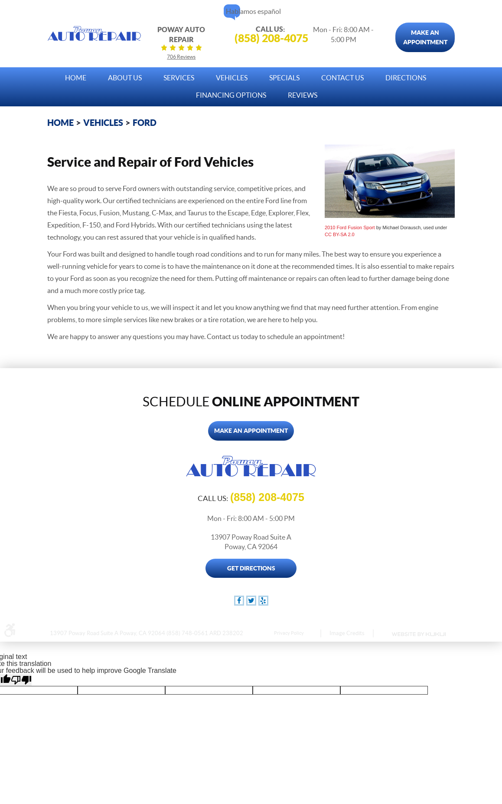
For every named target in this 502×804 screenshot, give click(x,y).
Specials (284, 78)
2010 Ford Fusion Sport (350, 227)
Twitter (251, 601)
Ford (144, 123)
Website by (418, 634)
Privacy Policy (289, 633)
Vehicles (232, 78)
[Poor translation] (21, 680)
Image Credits (347, 633)
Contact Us (342, 78)
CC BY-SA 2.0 (340, 234)
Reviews (302, 95)
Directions (405, 78)
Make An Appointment (425, 37)
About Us (125, 78)
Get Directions (251, 568)
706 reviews (181, 56)
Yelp (263, 601)
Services (178, 78)
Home (75, 78)
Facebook (239, 601)
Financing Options (231, 95)
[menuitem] (75, 75)
